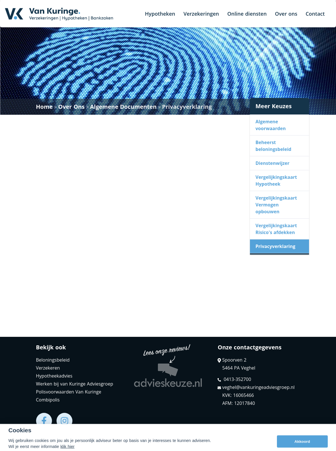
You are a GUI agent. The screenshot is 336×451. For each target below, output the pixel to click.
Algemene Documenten (123, 106)
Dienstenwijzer (273, 163)
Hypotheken (160, 13)
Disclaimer (137, 444)
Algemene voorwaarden (271, 125)
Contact (315, 13)
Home (44, 106)
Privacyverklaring (187, 106)
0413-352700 (234, 379)
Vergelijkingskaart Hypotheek (276, 180)
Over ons (286, 13)
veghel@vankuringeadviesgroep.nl (256, 387)
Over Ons (71, 106)
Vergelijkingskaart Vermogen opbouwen (276, 205)
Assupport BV (72, 444)
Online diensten (247, 13)
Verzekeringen (201, 13)
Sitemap (111, 444)
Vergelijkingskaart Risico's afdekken (276, 228)
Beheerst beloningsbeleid (273, 145)
